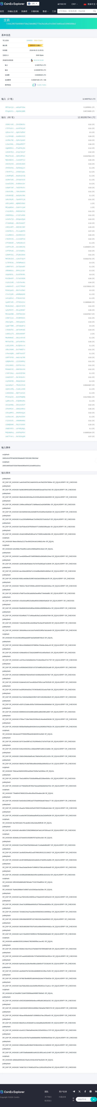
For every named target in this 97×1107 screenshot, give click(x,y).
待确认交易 (13, 11)
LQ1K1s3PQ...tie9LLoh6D (15, 389)
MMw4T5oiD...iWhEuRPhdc (15, 156)
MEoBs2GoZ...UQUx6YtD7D (15, 306)
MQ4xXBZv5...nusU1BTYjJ (15, 160)
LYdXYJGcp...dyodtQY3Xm (15, 373)
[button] (89, 3)
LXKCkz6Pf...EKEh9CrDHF (15, 227)
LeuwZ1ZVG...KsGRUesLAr (15, 184)
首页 (2, 11)
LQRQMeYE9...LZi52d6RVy (15, 361)
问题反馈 (62, 1097)
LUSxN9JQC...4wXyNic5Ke (15, 195)
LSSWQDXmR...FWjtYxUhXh (15, 425)
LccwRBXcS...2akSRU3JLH (15, 235)
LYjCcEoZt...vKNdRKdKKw (15, 421)
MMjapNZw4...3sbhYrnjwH (15, 207)
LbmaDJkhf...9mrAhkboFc (15, 377)
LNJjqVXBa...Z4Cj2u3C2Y (15, 405)
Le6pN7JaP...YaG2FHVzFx (15, 188)
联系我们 (48, 1101)
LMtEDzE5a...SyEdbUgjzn (15, 168)
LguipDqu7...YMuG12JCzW (15, 385)
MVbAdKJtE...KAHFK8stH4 (15, 369)
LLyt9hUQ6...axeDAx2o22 (15, 136)
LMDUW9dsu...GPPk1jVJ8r (15, 271)
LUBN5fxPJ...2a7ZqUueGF (15, 267)
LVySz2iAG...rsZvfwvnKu (15, 282)
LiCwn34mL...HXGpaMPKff (15, 144)
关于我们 (48, 1097)
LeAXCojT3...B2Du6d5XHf (15, 334)
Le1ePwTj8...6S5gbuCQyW (15, 219)
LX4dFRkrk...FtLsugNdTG (15, 231)
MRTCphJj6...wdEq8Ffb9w (15, 107)
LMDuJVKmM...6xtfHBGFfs (15, 350)
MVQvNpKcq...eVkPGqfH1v (15, 432)
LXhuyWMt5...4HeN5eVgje (15, 413)
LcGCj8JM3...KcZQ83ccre (15, 346)
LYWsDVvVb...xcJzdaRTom (15, 239)
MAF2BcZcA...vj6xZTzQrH (15, 259)
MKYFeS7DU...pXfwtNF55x (15, 342)
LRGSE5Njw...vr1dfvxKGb (15, 215)
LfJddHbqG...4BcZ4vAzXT (15, 223)
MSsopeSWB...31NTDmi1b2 (15, 314)
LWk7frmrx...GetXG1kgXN (15, 436)
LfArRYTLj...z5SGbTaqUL (15, 172)
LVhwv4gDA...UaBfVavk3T (15, 353)
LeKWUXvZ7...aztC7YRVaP (15, 286)
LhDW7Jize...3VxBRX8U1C (15, 318)
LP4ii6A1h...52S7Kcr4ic (15, 365)
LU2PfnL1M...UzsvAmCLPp (15, 247)
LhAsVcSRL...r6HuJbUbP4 (15, 192)
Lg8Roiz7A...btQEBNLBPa (15, 401)
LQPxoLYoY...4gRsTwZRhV (15, 132)
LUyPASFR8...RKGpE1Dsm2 (15, 381)
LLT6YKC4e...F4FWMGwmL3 (15, 263)
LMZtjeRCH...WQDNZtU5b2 (15, 203)
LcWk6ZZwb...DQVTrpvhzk (15, 393)
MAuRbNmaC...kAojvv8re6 (15, 338)
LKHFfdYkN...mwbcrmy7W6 (15, 357)
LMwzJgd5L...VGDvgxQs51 (15, 322)
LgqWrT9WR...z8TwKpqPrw (15, 326)
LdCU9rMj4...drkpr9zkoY (15, 152)
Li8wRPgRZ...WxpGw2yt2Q (15, 176)
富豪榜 (24, 11)
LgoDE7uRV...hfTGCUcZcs (15, 302)
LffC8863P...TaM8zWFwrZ (15, 243)
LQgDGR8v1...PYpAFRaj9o (15, 148)
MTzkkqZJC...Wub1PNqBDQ (15, 397)
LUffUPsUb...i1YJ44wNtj (15, 251)
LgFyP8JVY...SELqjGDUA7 (15, 310)
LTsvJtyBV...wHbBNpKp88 (15, 294)
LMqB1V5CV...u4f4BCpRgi (15, 429)
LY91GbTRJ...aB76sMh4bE (15, 330)
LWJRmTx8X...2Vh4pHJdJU (15, 180)
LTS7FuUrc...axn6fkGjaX (15, 128)
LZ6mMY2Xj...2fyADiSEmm (15, 255)
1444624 (29, 40)
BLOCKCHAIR (36, 60)
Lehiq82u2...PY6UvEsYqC (15, 298)
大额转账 (35, 11)
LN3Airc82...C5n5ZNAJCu (15, 124)
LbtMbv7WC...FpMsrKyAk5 (15, 140)
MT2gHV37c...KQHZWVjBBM (15, 111)
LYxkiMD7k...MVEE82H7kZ (15, 211)
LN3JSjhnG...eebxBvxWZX (15, 164)
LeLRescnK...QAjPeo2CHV (15, 417)
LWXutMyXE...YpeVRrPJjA (15, 199)
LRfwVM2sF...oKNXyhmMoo (15, 409)
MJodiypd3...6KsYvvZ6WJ (15, 290)
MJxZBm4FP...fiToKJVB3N (15, 278)
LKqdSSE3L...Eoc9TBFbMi (15, 274)
